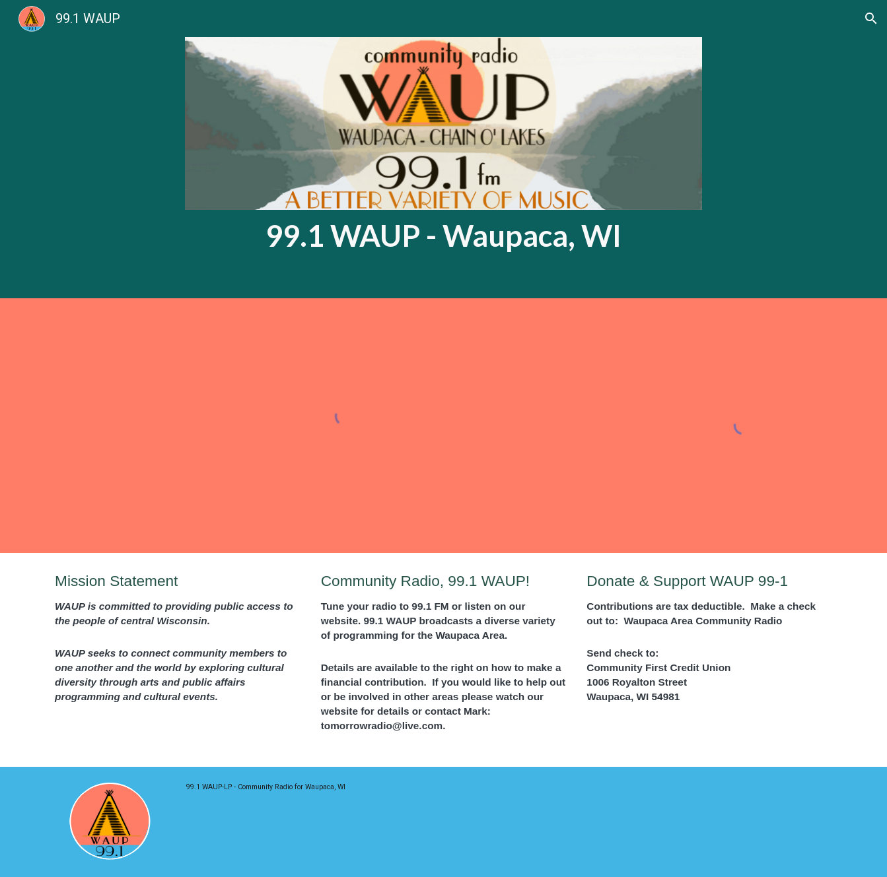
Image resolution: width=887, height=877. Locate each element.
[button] (871, 18)
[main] (443, 235)
